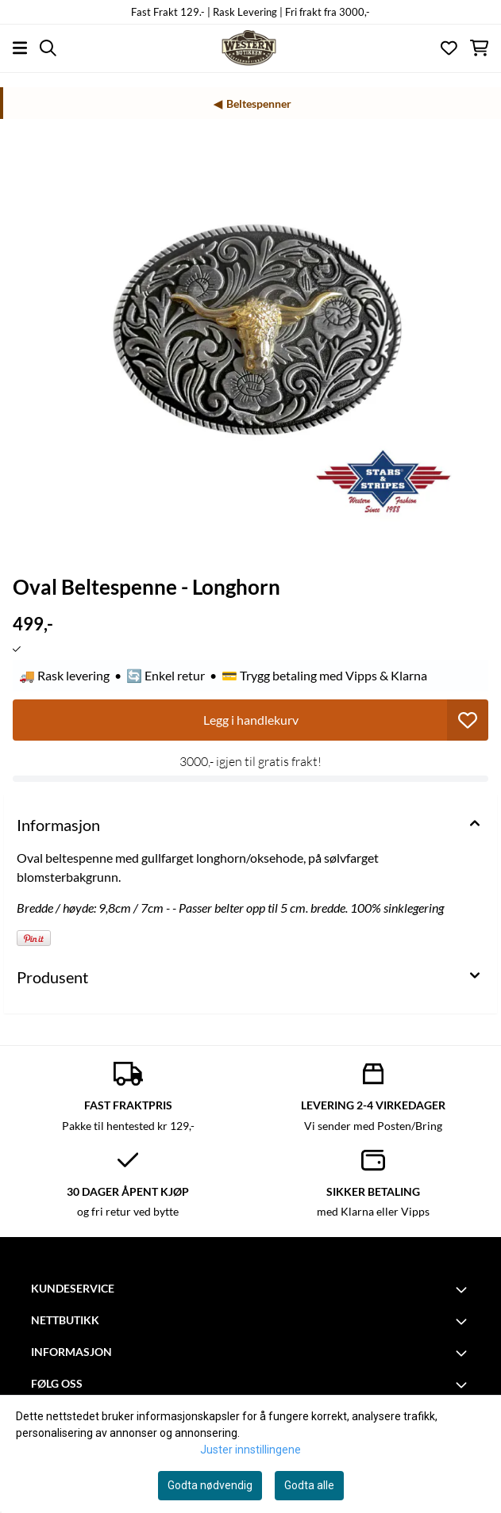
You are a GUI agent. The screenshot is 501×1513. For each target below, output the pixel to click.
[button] (467, 720)
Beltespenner (258, 103)
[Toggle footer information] (463, 1289)
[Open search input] (48, 48)
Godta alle (309, 1485)
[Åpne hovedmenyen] (19, 48)
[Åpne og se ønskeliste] (449, 48)
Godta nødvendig (210, 1485)
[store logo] (250, 48)
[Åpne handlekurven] (479, 48)
